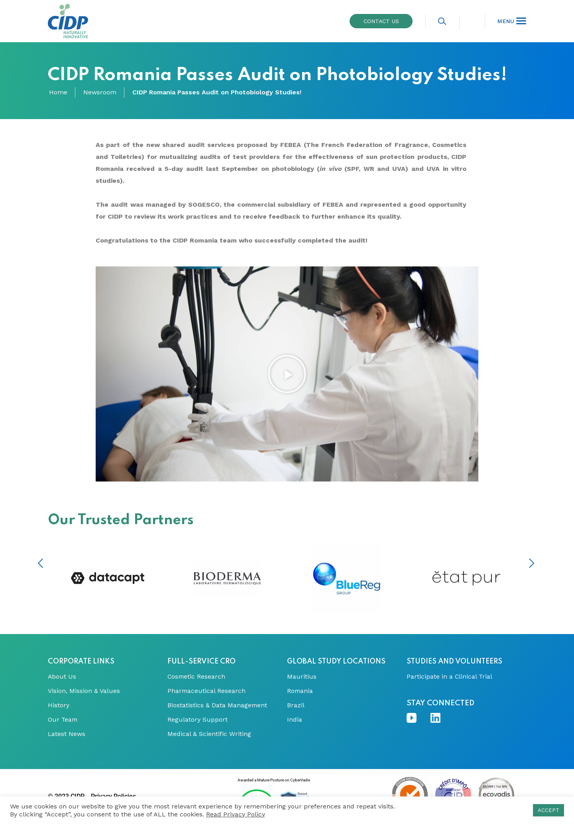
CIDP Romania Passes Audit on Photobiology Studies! (216, 92)
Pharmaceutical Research (206, 691)
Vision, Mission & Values (84, 691)
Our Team (63, 719)
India (294, 719)
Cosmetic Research (196, 676)
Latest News (67, 734)
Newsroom (99, 92)
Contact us (381, 21)
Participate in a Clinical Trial (450, 676)
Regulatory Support (197, 719)
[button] (287, 374)
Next (531, 563)
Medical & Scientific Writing (209, 734)
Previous (40, 563)
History (58, 705)
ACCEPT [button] (548, 810)
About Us (62, 676)
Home (58, 92)
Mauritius (301, 676)
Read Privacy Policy (235, 814)
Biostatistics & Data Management (217, 705)
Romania (300, 691)
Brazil (296, 705)
